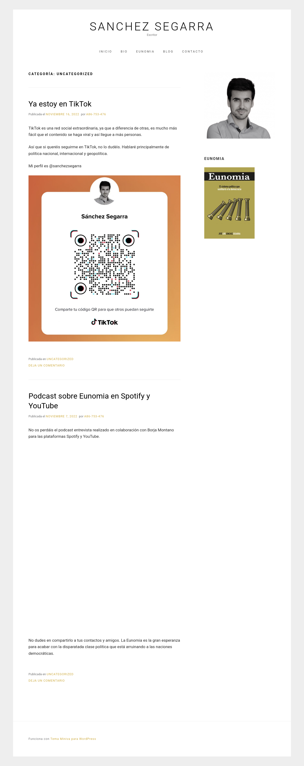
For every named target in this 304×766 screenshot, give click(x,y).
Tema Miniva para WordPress (73, 739)
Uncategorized (60, 359)
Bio (124, 51)
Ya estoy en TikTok (59, 103)
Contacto (193, 51)
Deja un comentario (46, 365)
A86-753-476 (96, 114)
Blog (168, 51)
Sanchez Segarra (152, 26)
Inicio (105, 51)
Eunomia (145, 51)
